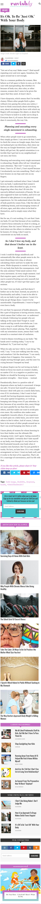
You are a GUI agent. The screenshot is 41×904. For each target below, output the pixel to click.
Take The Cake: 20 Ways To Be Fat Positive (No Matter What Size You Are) (18, 651)
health (3, 484)
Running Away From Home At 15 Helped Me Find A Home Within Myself (26, 758)
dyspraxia (30, 482)
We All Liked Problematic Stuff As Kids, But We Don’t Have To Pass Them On (27, 733)
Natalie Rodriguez (19, 787)
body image (11, 482)
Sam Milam (17, 747)
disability (21, 482)
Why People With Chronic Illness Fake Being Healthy (17, 588)
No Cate (4, 10)
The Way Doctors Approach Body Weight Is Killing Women (19, 717)
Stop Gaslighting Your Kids (25, 743)
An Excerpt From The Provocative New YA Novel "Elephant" (27, 782)
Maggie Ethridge (19, 764)
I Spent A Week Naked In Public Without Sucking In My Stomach (19, 684)
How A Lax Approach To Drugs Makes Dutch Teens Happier (25, 814)
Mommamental (20, 866)
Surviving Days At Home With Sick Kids (15, 556)
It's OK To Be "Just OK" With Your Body (27, 826)
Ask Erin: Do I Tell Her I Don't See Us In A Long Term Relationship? (27, 770)
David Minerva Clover (20, 739)
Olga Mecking (9, 58)
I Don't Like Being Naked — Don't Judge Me (26, 802)
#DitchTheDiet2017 (15, 484)
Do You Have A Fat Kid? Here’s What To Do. (20, 895)
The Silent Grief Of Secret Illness (13, 619)
